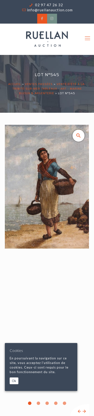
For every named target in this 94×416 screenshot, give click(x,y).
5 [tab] (64, 403)
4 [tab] (56, 403)
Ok (14, 381)
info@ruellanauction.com (50, 10)
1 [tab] (30, 403)
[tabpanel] (47, 270)
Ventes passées (39, 84)
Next (84, 411)
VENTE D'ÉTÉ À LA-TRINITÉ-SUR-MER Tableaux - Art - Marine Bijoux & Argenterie (49, 88)
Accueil (14, 84)
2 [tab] (38, 403)
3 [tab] (47, 403)
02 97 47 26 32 (48, 5)
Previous (79, 411)
